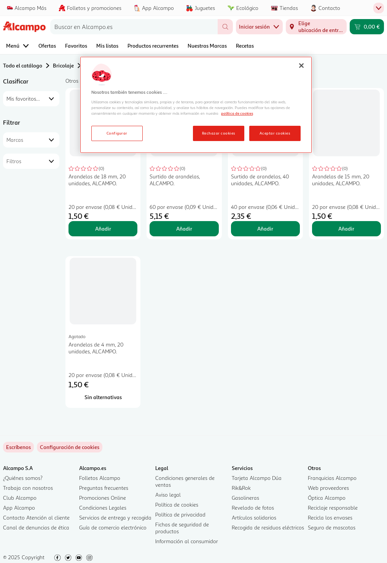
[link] (69, 447)
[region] (196, 104)
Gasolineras (245, 497)
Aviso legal (168, 494)
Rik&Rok (241, 487)
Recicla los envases (330, 517)
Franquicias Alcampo (332, 478)
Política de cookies (176, 504)
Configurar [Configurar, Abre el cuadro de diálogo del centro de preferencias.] (117, 133)
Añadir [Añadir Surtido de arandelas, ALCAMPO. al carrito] (184, 228)
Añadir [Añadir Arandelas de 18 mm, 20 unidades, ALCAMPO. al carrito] (103, 228)
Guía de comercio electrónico (113, 527)
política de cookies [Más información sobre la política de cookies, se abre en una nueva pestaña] (237, 113)
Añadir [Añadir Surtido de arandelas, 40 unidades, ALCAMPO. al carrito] (265, 228)
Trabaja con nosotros (28, 487)
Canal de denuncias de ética (36, 527)
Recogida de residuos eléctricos (268, 527)
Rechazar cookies (218, 133)
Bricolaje (63, 65)
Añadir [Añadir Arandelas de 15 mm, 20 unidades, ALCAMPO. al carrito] (346, 228)
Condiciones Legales (102, 507)
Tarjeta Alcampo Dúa (257, 478)
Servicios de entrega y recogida (115, 517)
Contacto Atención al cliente (36, 517)
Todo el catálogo (22, 65)
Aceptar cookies (275, 133)
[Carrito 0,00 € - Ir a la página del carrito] (367, 26)
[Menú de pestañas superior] (378, 8)
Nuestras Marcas (207, 45)
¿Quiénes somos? (23, 478)
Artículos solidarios (254, 517)
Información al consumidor (186, 541)
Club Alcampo (20, 497)
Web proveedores (328, 487)
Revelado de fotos (253, 507)
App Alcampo (19, 507)
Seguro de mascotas (331, 527)
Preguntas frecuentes (103, 487)
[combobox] (134, 26)
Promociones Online (102, 497)
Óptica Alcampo (327, 497)
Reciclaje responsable (333, 507)
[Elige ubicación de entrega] (316, 26)
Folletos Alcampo (99, 478)
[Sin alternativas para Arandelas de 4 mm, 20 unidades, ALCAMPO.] (102, 397)
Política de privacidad (180, 514)
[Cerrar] (301, 65)
